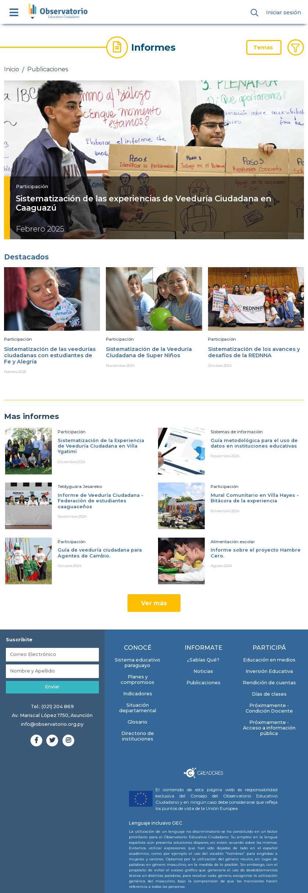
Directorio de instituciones (137, 736)
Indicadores (137, 693)
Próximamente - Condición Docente (269, 708)
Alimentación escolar (233, 541)
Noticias (203, 671)
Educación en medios (269, 660)
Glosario (137, 722)
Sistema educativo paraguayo (137, 662)
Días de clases (269, 694)
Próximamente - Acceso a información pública (269, 728)
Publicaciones (47, 69)
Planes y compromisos (137, 679)
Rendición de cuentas (269, 682)
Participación (32, 186)
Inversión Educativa (269, 671)
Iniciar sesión (283, 12)
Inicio (11, 69)
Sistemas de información (237, 431)
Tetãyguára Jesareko (80, 486)
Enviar (52, 686)
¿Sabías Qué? (203, 660)
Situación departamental (137, 707)
